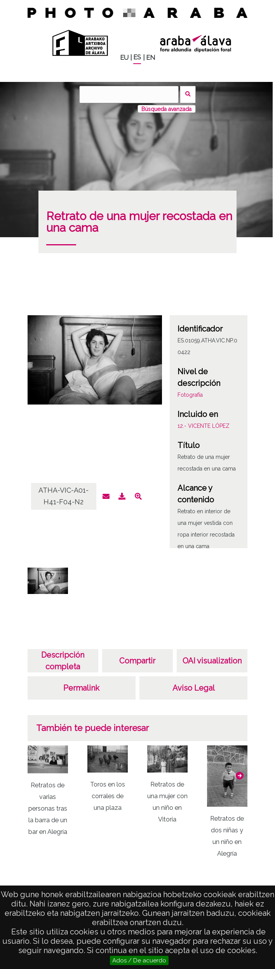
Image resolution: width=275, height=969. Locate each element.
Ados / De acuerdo (139, 960)
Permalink (81, 688)
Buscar (188, 94)
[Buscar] (129, 94)
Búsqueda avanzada (166, 109)
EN (150, 57)
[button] (240, 776)
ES (137, 57)
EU (124, 57)
